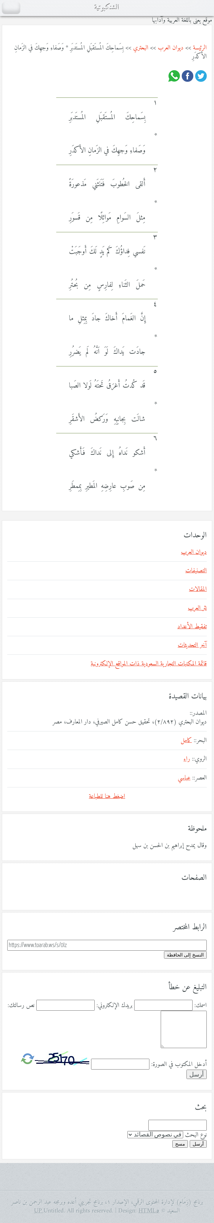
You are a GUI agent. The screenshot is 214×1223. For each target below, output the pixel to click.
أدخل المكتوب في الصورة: (179, 1064)
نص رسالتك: (21, 1005)
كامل (186, 740)
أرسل (198, 1144)
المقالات (198, 589)
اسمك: (200, 1005)
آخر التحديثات (192, 645)
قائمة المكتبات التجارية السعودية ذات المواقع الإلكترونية (149, 663)
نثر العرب (197, 608)
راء (187, 759)
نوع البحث (196, 1135)
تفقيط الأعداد (192, 626)
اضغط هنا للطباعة (107, 796)
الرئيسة (200, 48)
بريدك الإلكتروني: (114, 1005)
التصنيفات (196, 570)
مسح (180, 1144)
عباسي (184, 778)
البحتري (140, 48)
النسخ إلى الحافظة (185, 955)
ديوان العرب (171, 48)
